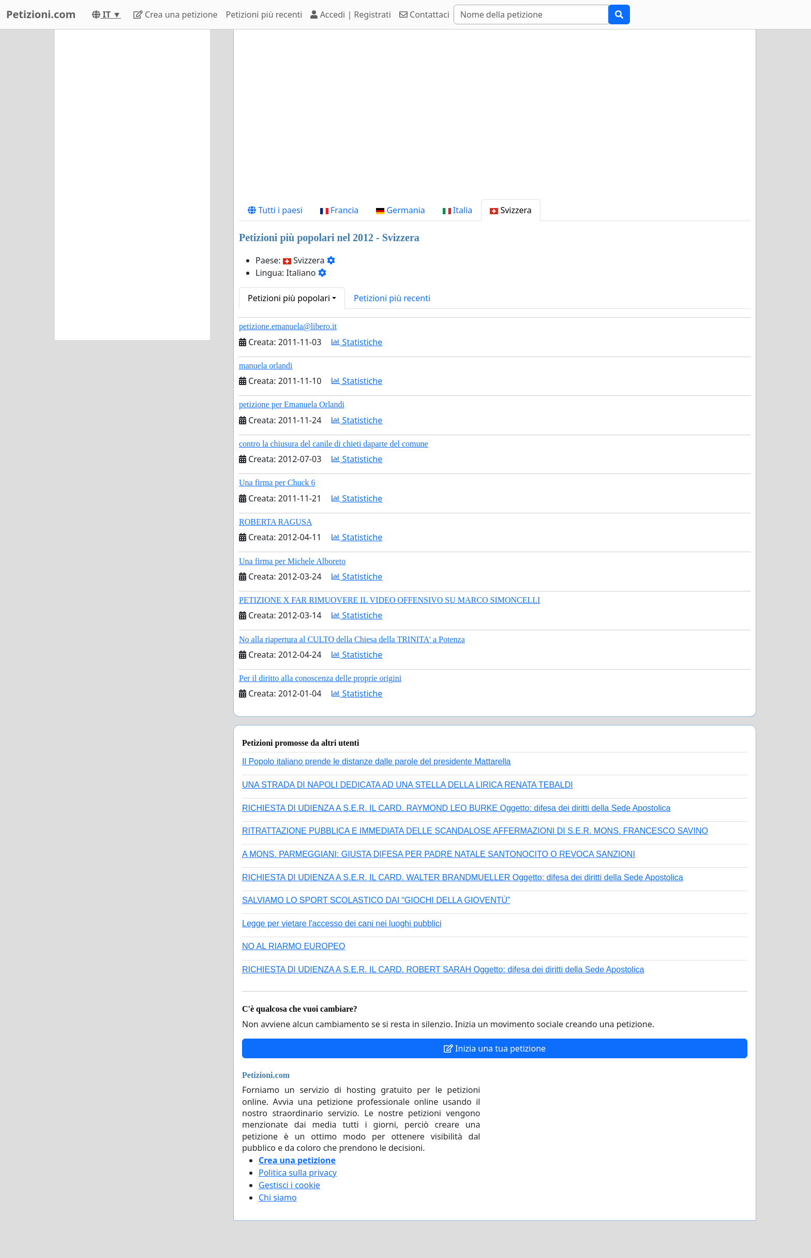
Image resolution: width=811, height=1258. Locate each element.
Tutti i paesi (275, 210)
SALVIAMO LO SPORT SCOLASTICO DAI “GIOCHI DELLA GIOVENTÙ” (376, 900)
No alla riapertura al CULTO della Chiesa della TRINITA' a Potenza (352, 639)
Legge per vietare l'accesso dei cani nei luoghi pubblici (342, 923)
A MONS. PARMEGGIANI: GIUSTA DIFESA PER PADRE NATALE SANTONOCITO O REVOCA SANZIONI (438, 854)
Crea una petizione (175, 14)
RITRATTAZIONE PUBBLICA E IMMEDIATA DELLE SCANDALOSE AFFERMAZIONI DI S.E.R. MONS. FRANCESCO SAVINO (475, 830)
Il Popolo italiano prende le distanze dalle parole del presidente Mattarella (376, 761)
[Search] (531, 14)
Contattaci (424, 14)
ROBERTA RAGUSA (275, 521)
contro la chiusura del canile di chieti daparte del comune (333, 443)
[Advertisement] (494, 118)
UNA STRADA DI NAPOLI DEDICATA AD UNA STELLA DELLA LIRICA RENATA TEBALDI (407, 784)
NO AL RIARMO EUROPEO (293, 946)
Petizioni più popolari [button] (289, 298)
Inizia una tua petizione (495, 1048)
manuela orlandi (266, 365)
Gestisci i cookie (289, 1185)
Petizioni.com (41, 14)
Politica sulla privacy (298, 1172)
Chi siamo (278, 1197)
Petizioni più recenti (264, 14)
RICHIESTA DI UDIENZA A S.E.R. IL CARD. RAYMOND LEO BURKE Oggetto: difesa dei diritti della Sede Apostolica (456, 808)
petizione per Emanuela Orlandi (291, 404)
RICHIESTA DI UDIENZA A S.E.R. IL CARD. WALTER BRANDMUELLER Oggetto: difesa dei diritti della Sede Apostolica (462, 877)
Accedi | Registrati (350, 14)
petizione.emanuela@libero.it (288, 326)
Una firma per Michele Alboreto (292, 561)
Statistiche (357, 342)
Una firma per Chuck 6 (277, 482)
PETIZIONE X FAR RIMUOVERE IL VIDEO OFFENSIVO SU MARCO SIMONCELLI (389, 600)
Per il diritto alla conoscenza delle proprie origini (320, 678)
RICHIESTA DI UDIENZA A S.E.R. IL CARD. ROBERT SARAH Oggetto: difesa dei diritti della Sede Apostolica (443, 969)
